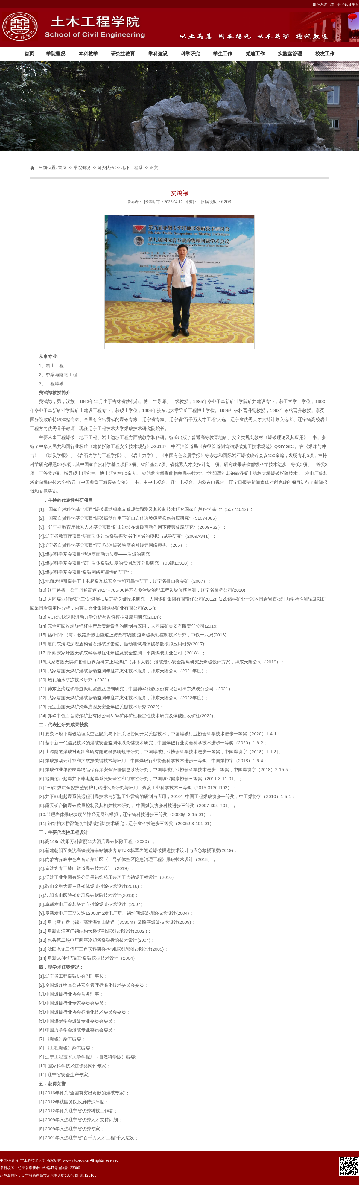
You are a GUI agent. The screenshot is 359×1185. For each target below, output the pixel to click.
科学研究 (190, 53)
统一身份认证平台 (344, 4)
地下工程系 (131, 167)
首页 (29, 53)
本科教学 (88, 53)
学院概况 (55, 53)
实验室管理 (290, 53)
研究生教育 (123, 53)
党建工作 (255, 53)
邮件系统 (320, 4)
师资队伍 (106, 167)
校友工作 (324, 53)
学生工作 (222, 53)
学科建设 (158, 53)
